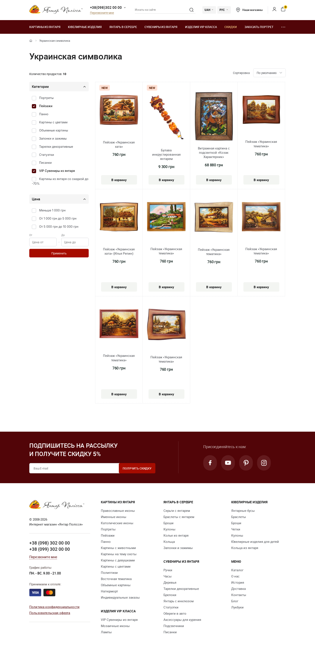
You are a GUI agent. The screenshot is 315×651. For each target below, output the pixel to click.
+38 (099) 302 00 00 (49, 549)
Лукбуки (237, 607)
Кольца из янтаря (244, 548)
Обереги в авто (174, 613)
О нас (235, 576)
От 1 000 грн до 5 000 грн (58, 218)
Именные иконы (113, 517)
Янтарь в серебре (123, 27)
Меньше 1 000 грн (52, 210)
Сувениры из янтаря (160, 27)
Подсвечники (173, 626)
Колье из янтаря (175, 535)
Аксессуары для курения (182, 619)
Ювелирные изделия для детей (255, 541)
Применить (58, 253)
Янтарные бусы (243, 510)
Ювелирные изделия (85, 27)
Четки (235, 529)
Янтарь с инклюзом (178, 601)
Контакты (238, 595)
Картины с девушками (118, 560)
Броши (168, 523)
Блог (234, 601)
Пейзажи (45, 106)
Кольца (169, 541)
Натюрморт (109, 591)
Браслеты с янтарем (178, 517)
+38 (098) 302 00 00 (49, 543)
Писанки (45, 162)
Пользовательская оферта (49, 613)
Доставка (238, 588)
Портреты (46, 98)
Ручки (167, 570)
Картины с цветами (53, 122)
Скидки (230, 27)
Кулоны (169, 529)
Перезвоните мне (102, 13)
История (237, 582)
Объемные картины (53, 130)
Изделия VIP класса (201, 27)
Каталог (237, 570)
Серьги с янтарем (176, 510)
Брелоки (169, 595)
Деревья (169, 582)
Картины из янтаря (44, 27)
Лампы (106, 632)
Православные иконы (118, 510)
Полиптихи (109, 572)
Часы (167, 576)
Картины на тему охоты (119, 554)
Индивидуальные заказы (120, 597)
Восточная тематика (116, 579)
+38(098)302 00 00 (106, 7)
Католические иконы (117, 523)
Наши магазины (249, 10)
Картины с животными (118, 548)
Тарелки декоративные (56, 146)
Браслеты (238, 517)
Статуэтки (46, 154)
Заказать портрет (259, 27)
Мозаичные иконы (115, 626)
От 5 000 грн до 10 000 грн (58, 226)
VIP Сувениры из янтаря (57, 171)
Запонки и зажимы (53, 138)
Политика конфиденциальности (54, 607)
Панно (43, 114)
